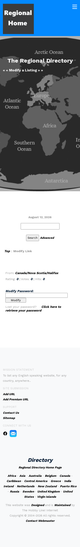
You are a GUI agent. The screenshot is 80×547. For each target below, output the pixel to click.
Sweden (28, 491)
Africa (12, 476)
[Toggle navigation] (74, 6)
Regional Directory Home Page (40, 467)
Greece (56, 481)
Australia (35, 476)
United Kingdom (48, 491)
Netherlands (25, 486)
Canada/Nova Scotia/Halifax (36, 273)
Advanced (47, 238)
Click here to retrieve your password (33, 308)
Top (7, 251)
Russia (14, 491)
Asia (22, 476)
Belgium (50, 476)
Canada (65, 476)
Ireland (8, 486)
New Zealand (47, 486)
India (67, 481)
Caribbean (14, 481)
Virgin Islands (46, 497)
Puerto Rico (68, 486)
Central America (35, 481)
